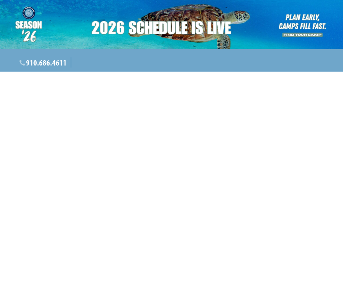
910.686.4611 (46, 62)
